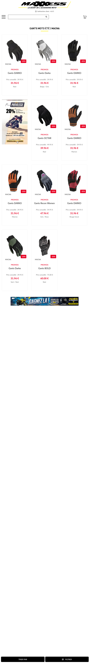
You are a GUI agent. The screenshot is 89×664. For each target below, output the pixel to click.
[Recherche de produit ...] (26, 17)
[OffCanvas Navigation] (3, 17)
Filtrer (67, 659)
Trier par (23, 659)
